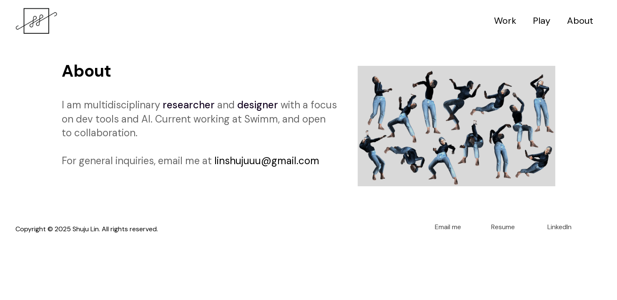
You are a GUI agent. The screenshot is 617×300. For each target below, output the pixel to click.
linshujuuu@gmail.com (266, 160)
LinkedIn (559, 227)
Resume (503, 227)
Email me (448, 227)
